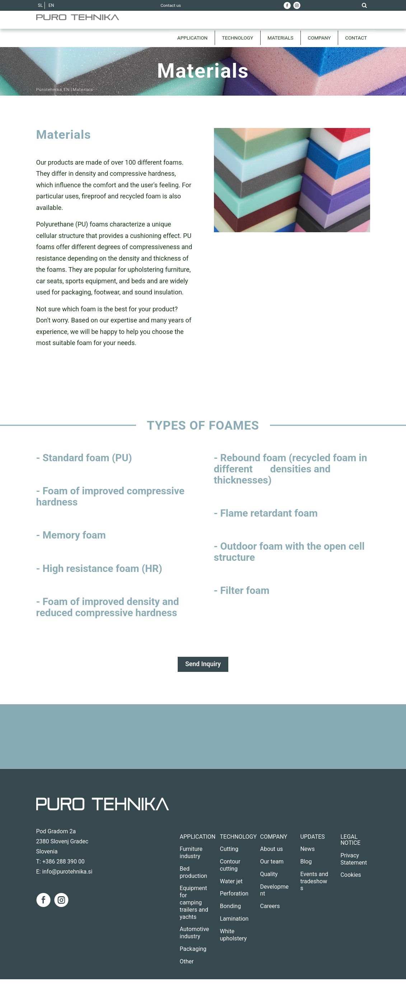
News (307, 849)
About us (271, 849)
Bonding (230, 906)
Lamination (234, 918)
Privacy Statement (353, 859)
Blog (306, 861)
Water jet (231, 881)
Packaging (193, 948)
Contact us (170, 5)
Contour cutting (230, 865)
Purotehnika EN (53, 89)
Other (187, 961)
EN (51, 5)
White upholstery (233, 935)
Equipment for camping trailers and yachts (194, 902)
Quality (268, 874)
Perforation (234, 893)
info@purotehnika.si (67, 871)
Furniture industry (191, 853)
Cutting (229, 849)
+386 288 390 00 (63, 861)
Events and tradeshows (314, 881)
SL (40, 5)
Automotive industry (194, 933)
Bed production (193, 872)
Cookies (350, 875)
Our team (272, 861)
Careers (270, 906)
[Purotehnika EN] (93, 28)
